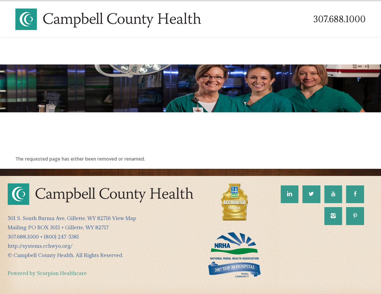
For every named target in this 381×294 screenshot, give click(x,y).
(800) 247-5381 (61, 236)
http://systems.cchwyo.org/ (40, 245)
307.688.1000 (339, 19)
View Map (124, 218)
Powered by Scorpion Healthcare (47, 273)
